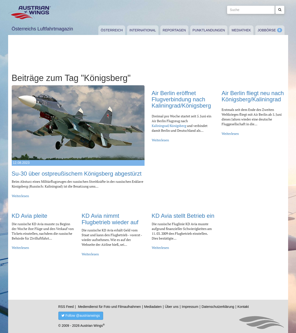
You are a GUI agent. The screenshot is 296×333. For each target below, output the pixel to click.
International (142, 30)
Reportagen (174, 30)
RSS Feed (66, 307)
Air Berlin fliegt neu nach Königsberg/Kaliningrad (253, 96)
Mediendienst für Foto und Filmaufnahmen (109, 307)
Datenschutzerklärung (217, 307)
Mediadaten (153, 307)
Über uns (172, 307)
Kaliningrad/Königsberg (169, 125)
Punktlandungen (209, 30)
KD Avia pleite (29, 215)
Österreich (112, 30)
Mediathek (241, 30)
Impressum (190, 307)
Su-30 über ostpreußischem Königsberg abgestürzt (77, 173)
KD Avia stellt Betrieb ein (183, 215)
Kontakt (243, 307)
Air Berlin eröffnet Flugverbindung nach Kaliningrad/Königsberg (181, 99)
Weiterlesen (20, 196)
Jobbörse (267, 30)
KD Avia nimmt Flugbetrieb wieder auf (110, 218)
